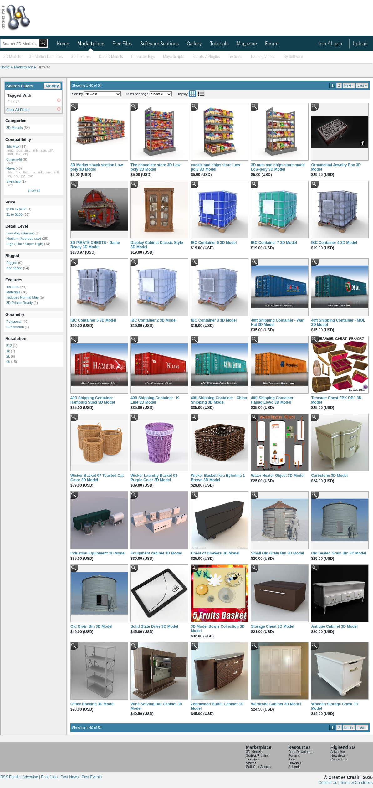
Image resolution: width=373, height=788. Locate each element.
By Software (293, 57)
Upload (360, 43)
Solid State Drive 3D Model (154, 626)
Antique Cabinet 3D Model (334, 626)
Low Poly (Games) (20, 233)
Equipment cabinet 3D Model (156, 553)
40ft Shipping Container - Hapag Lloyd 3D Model (273, 400)
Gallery (194, 43)
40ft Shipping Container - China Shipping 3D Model (219, 400)
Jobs (291, 759)
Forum (271, 43)
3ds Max (12, 146)
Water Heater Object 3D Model (277, 475)
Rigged (11, 263)
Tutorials (219, 43)
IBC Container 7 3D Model (274, 242)
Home (63, 43)
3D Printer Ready (19, 303)
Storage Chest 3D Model (272, 626)
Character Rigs (143, 57)
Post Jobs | (50, 777)
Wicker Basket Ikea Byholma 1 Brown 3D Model (218, 477)
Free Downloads (300, 752)
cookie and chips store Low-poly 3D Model (216, 167)
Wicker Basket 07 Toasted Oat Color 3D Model (97, 477)
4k (8, 361)
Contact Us (338, 759)
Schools (294, 767)
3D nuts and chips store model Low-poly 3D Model (278, 167)
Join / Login (330, 43)
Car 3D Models (111, 57)
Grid (192, 93)
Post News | (71, 777)
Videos (251, 763)
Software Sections (159, 43)
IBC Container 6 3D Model (214, 242)
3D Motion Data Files (46, 57)
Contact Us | (329, 782)
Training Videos (262, 57)
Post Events (92, 777)
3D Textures (81, 57)
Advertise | (31, 777)
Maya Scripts (173, 57)
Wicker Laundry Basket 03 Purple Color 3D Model (153, 477)
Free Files (122, 43)
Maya (10, 168)
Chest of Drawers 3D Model (215, 553)
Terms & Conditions (356, 782)
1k (8, 351)
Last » (362, 85)
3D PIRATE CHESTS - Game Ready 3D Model (95, 244)
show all (34, 190)
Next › (348, 85)
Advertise (337, 752)
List (201, 93)
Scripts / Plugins (206, 57)
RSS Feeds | (11, 777)
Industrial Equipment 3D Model (97, 553)
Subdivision (15, 327)
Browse (44, 67)
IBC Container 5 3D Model (93, 320)
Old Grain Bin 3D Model (91, 626)
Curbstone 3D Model (329, 475)
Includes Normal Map (22, 297)
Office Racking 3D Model (92, 704)
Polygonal (13, 321)
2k (8, 356)
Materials (13, 292)
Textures (235, 57)
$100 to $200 (16, 209)
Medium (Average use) (23, 238)
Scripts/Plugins (257, 755)
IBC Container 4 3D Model (334, 242)
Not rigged (14, 268)
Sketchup (13, 181)
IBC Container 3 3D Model (214, 320)
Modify (52, 86)
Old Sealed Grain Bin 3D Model (338, 553)
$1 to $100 (14, 214)
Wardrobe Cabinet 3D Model (276, 704)
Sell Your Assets (258, 767)
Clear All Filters (17, 109)
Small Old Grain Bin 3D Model (277, 553)
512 (9, 346)
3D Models (12, 57)
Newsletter (338, 755)
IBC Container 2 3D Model (153, 320)
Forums (294, 755)
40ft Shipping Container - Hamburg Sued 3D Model (92, 400)
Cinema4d (14, 159)
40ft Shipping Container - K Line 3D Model (154, 400)
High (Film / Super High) (24, 244)
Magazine (247, 43)
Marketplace (90, 43)
